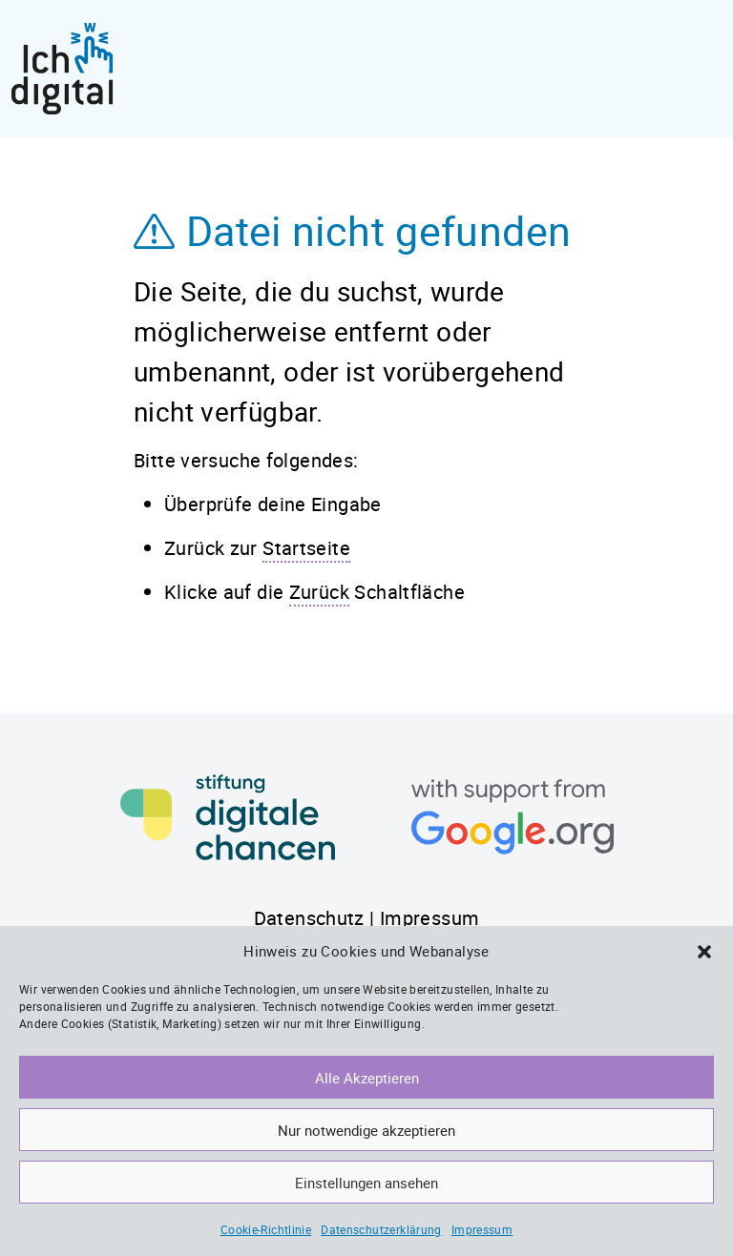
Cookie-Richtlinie (265, 1229)
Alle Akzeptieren (367, 1077)
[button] (704, 950)
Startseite (306, 548)
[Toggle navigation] (705, 68)
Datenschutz (309, 918)
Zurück (319, 592)
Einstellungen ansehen (366, 1182)
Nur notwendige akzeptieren (366, 1130)
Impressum (482, 1229)
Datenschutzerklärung (381, 1229)
